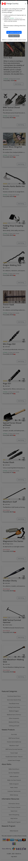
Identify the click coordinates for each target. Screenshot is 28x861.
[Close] (25, 3)
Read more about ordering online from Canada (15, 26)
